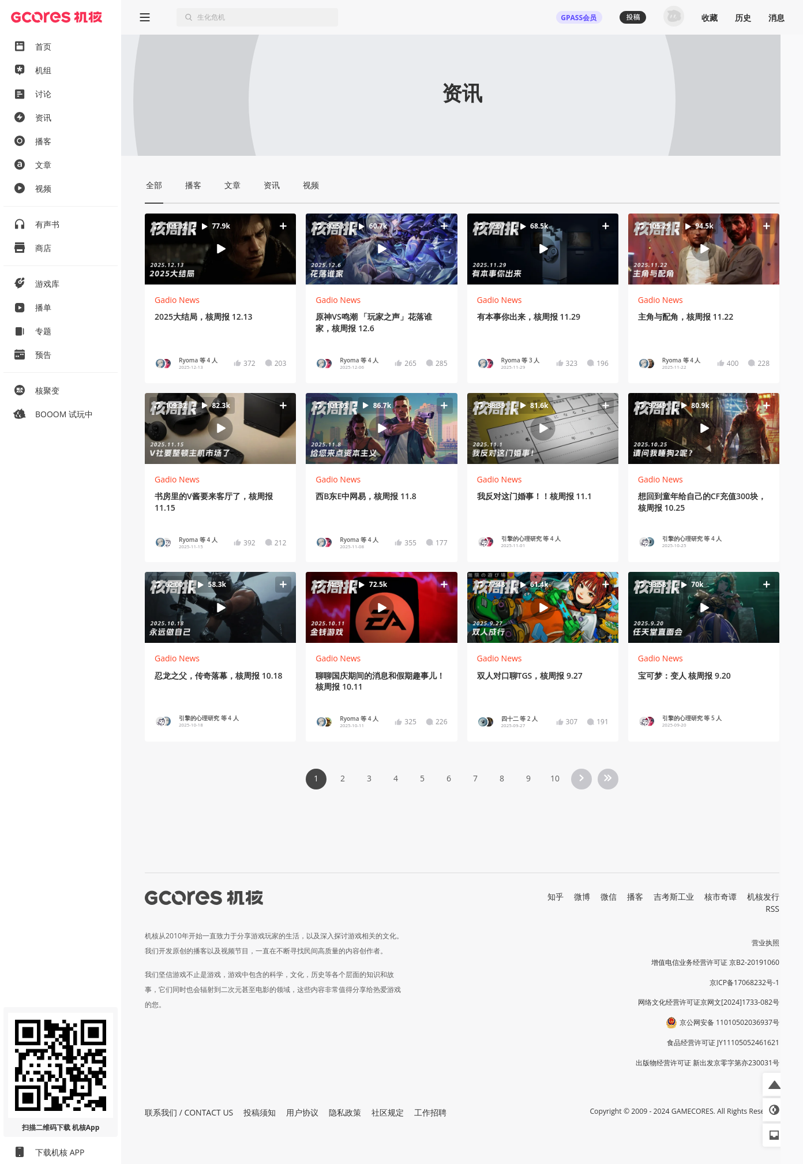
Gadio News (177, 299)
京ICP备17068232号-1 (745, 982)
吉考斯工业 (674, 896)
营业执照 (765, 943)
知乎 (555, 896)
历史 (743, 17)
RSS (772, 908)
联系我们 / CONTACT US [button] (189, 1112)
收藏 (709, 17)
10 (555, 778)
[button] (220, 249)
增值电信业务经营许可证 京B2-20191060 (715, 962)
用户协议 (302, 1112)
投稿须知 (259, 1112)
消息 (776, 17)
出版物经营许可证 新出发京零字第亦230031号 (707, 1063)
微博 (582, 896)
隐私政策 (345, 1112)
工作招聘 (430, 1112)
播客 (635, 896)
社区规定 (388, 1112)
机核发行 (763, 896)
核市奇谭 (720, 896)
